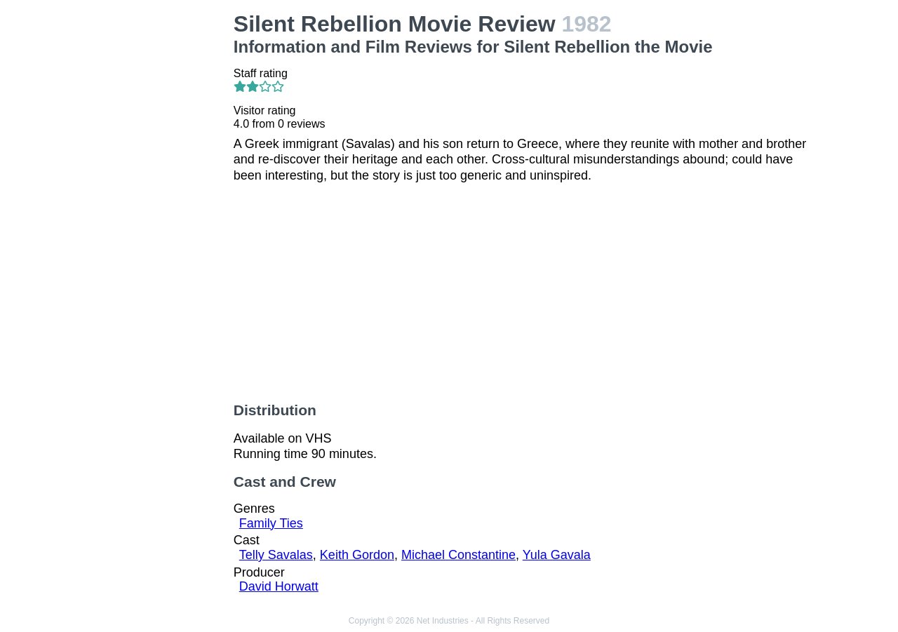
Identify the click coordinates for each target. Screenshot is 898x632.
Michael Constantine (458, 555)
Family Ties (271, 523)
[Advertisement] (157, 221)
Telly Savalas (276, 555)
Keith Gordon (357, 555)
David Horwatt (279, 586)
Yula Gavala (557, 555)
